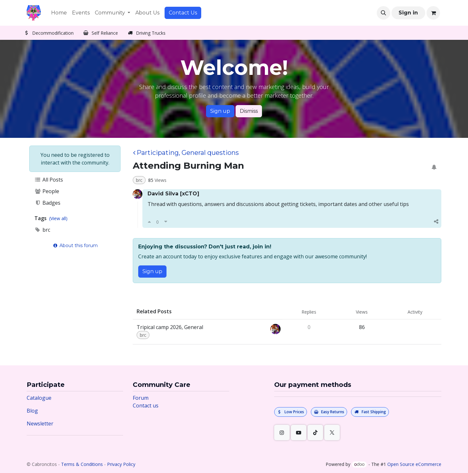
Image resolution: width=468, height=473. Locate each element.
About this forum (75, 245)
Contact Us (183, 13)
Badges (47, 202)
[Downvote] (165, 222)
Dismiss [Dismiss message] (249, 111)
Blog (32, 410)
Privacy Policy (121, 464)
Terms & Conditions (82, 464)
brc (42, 229)
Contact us (145, 405)
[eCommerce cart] (433, 13)
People (46, 191)
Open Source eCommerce (414, 464)
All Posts (48, 179)
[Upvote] (149, 222)
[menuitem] (59, 12)
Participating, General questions (186, 152)
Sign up (220, 111)
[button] (383, 13)
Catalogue (39, 397)
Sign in (408, 13)
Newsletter (40, 423)
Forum (140, 397)
